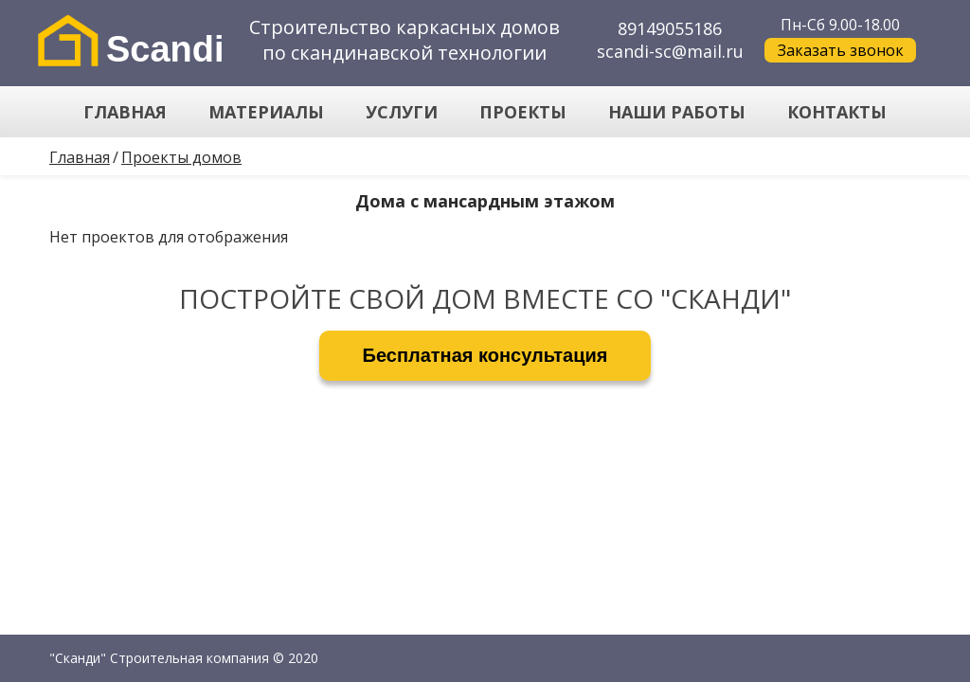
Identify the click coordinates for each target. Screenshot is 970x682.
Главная (79, 157)
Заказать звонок (841, 50)
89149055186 (670, 28)
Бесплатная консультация (485, 355)
